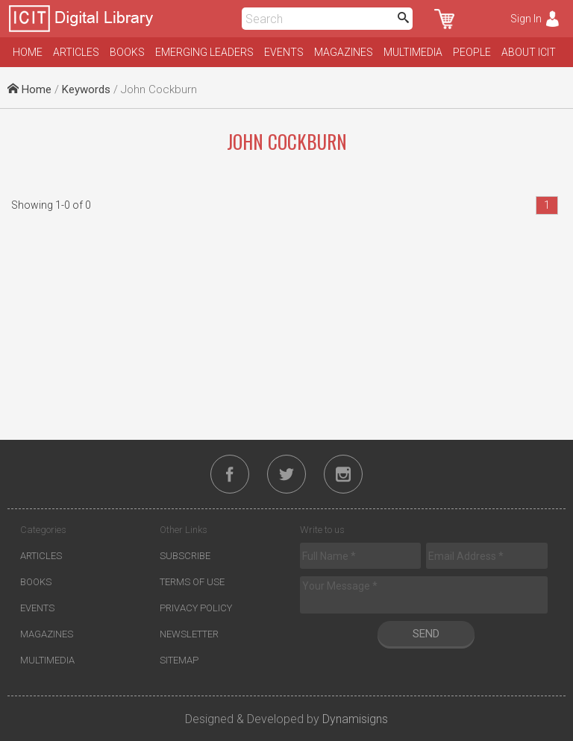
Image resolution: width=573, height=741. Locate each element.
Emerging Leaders (204, 52)
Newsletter (189, 634)
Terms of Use (192, 581)
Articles (76, 52)
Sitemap (179, 660)
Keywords (86, 89)
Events (284, 52)
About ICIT (528, 52)
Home (28, 52)
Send (426, 633)
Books (127, 52)
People (472, 52)
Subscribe (185, 555)
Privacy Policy (196, 608)
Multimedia (412, 52)
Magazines (343, 52)
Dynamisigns (355, 719)
